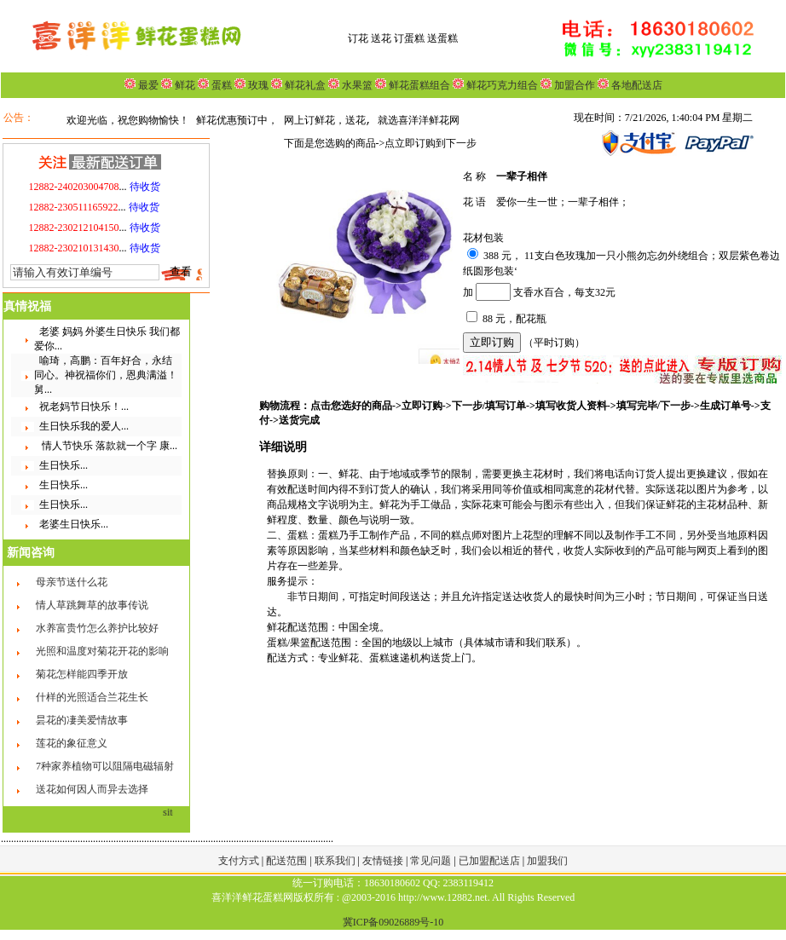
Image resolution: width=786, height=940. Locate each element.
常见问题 (432, 861)
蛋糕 (220, 85)
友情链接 (384, 861)
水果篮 (357, 85)
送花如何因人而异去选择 (92, 789)
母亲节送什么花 (71, 582)
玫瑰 (257, 85)
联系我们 (336, 861)
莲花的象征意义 (71, 743)
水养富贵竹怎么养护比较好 (97, 628)
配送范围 (286, 861)
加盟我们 (547, 861)
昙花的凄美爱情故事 (82, 720)
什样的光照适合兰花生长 (92, 697)
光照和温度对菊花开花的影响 (102, 651)
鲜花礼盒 (304, 85)
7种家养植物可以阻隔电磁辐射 (105, 766)
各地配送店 (636, 85)
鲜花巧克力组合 (501, 85)
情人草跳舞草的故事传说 (92, 605)
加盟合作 (573, 85)
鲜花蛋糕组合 (418, 85)
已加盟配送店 (491, 861)
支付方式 (240, 861)
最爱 (148, 85)
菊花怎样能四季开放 (82, 674)
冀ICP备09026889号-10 (393, 922)
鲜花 (183, 85)
